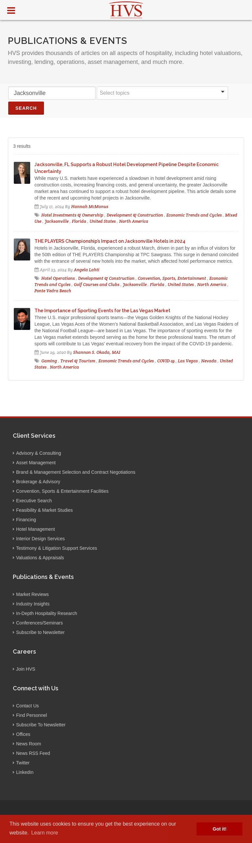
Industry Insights (33, 603)
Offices (23, 734)
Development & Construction (135, 215)
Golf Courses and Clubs (97, 284)
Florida (79, 221)
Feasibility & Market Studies (44, 510)
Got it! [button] (219, 829)
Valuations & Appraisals (40, 557)
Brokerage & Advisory (38, 481)
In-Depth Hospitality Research (46, 613)
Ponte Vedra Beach (52, 291)
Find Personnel (31, 715)
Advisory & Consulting (38, 453)
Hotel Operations (58, 278)
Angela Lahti (86, 270)
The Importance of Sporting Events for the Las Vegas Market (102, 310)
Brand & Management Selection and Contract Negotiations (75, 472)
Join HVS (25, 669)
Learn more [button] (44, 832)
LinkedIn (24, 772)
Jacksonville (57, 221)
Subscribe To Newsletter (41, 724)
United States (103, 221)
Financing (26, 519)
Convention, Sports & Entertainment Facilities (62, 491)
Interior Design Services (40, 538)
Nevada (209, 361)
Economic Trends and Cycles (194, 215)
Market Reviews (32, 594)
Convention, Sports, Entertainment (172, 278)
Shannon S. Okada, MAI (96, 352)
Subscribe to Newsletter (40, 632)
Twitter (23, 762)
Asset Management (36, 462)
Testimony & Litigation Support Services (56, 548)
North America (133, 221)
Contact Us (27, 705)
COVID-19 (166, 361)
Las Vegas (188, 361)
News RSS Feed (33, 753)
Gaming (49, 361)
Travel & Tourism (77, 361)
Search (26, 108)
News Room (28, 743)
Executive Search (34, 500)
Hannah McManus (89, 206)
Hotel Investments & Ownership (72, 215)
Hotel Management (35, 529)
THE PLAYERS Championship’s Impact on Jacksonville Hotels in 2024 (109, 241)
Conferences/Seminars (39, 622)
